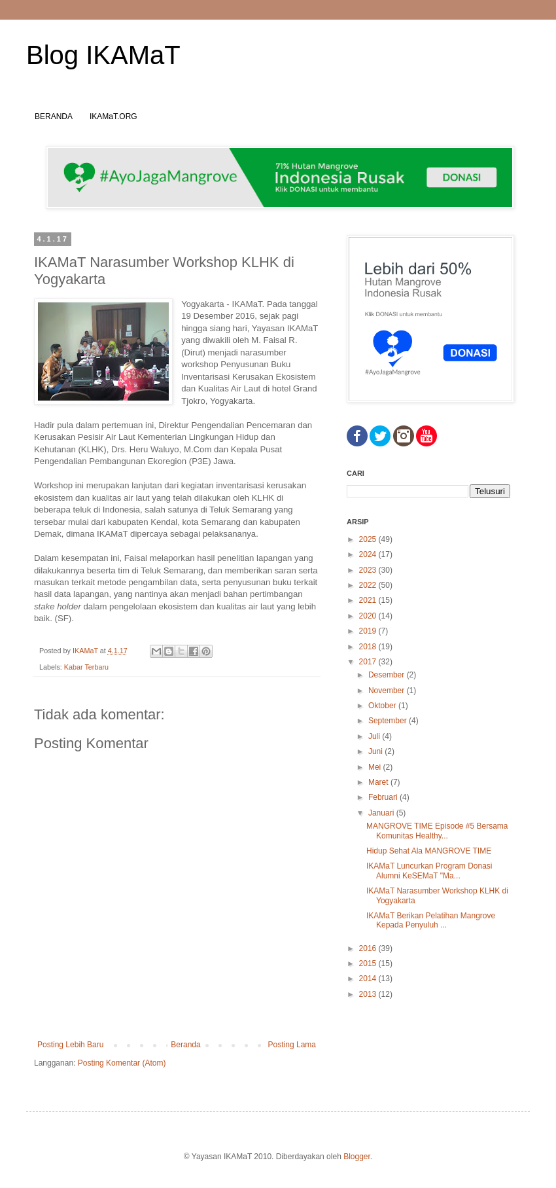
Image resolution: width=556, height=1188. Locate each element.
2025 (369, 539)
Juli (375, 736)
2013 (369, 994)
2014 (369, 978)
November (387, 690)
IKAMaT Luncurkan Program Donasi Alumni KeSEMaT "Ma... (429, 870)
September (388, 720)
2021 (369, 600)
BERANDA (54, 116)
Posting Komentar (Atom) (122, 1063)
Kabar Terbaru (86, 667)
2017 (369, 661)
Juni (376, 751)
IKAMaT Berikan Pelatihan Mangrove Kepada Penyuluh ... (430, 920)
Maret (379, 782)
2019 (369, 631)
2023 (369, 570)
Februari (384, 797)
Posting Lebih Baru (70, 1044)
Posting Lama (292, 1044)
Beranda (185, 1044)
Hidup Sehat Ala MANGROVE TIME (428, 850)
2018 (369, 646)
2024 (369, 554)
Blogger (356, 1156)
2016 (369, 948)
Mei (375, 767)
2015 (369, 963)
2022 (369, 585)
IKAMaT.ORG (113, 116)
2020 (369, 616)
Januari (382, 813)
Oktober (383, 705)
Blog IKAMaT (103, 55)
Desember (387, 674)
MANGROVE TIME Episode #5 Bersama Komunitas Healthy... (437, 830)
